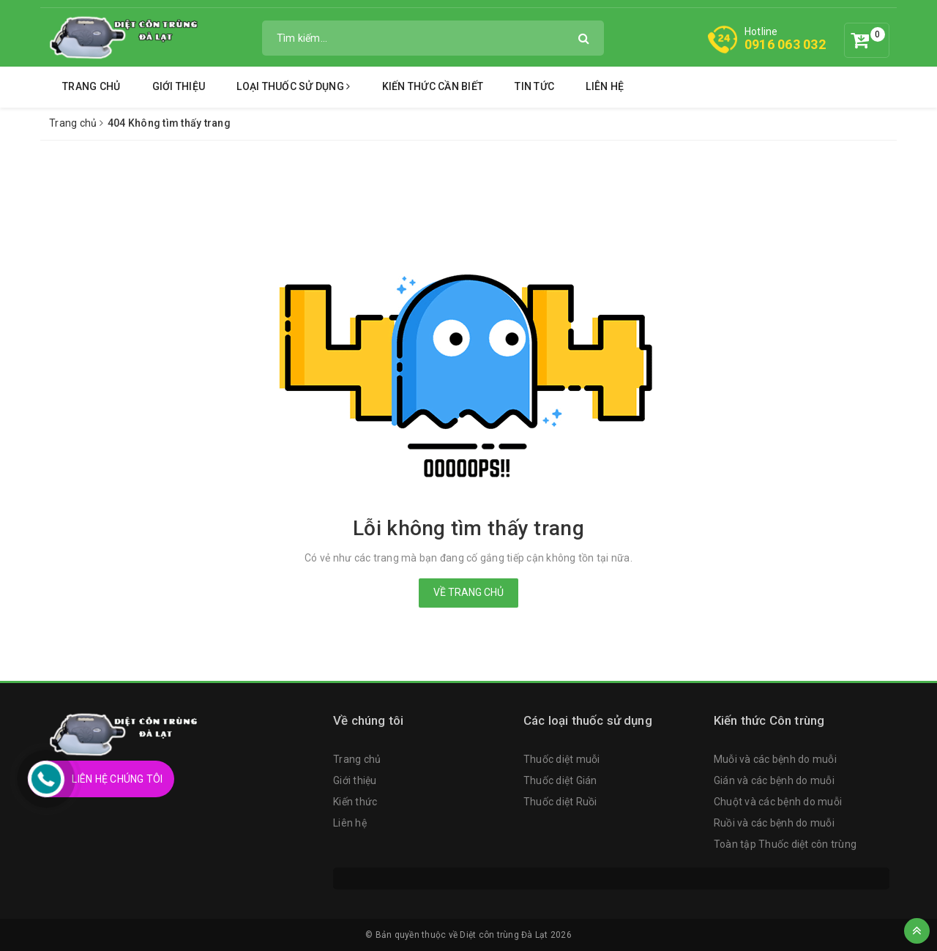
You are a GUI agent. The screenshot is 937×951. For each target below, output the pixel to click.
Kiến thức (355, 802)
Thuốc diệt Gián (560, 780)
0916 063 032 (785, 44)
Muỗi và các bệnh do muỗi (775, 759)
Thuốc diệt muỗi (561, 759)
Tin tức (534, 86)
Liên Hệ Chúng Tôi (117, 779)
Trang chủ (91, 86)
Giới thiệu (179, 86)
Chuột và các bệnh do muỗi (778, 802)
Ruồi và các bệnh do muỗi (774, 823)
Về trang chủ (468, 592)
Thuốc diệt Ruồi (560, 802)
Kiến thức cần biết (433, 86)
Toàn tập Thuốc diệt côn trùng (785, 844)
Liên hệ (605, 86)
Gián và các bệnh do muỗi (774, 780)
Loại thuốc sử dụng (293, 86)
